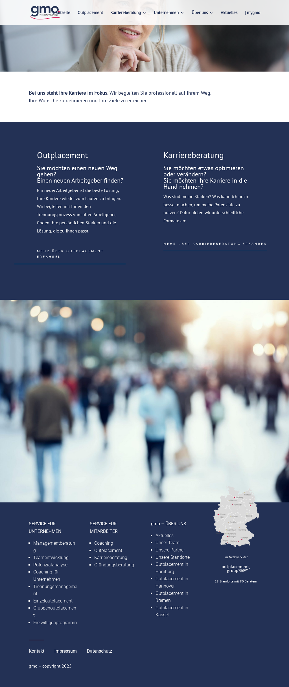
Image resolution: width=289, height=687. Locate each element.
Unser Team (167, 542)
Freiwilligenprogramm (55, 622)
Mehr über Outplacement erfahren (70, 254)
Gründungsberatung (114, 565)
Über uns (200, 13)
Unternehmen (166, 13)
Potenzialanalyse (50, 565)
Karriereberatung (125, 13)
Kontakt (36, 651)
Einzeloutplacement (53, 601)
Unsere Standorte (173, 557)
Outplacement (90, 13)
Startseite (61, 13)
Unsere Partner (170, 550)
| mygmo (252, 13)
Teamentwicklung (51, 557)
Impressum (65, 651)
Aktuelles (229, 13)
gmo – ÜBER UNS (168, 523)
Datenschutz (99, 651)
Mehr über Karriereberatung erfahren (215, 243)
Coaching (103, 543)
